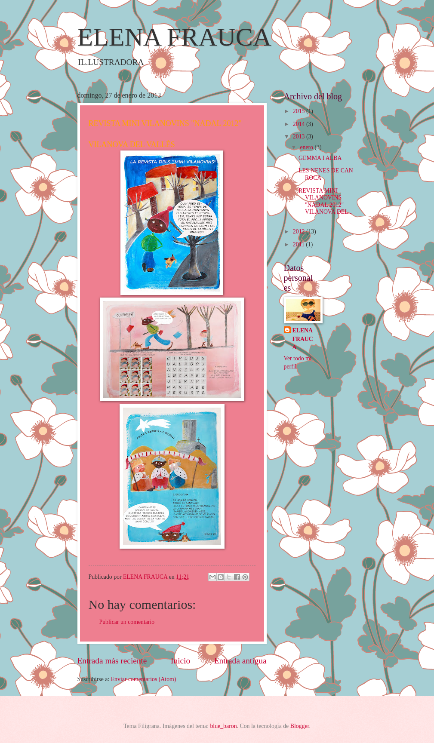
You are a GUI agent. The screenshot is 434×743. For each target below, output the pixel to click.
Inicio (180, 660)
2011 (299, 244)
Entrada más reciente (112, 660)
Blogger (299, 726)
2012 (299, 231)
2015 (299, 111)
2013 (299, 136)
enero (307, 147)
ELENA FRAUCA (174, 37)
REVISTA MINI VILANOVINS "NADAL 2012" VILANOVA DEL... (326, 201)
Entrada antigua (240, 660)
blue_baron (223, 726)
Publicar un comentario (127, 622)
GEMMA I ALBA (320, 158)
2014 (299, 124)
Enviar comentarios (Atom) (143, 679)
